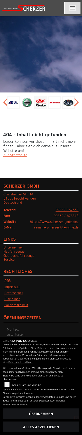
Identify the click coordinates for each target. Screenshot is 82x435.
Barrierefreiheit (16, 305)
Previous (6, 103)
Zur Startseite (15, 155)
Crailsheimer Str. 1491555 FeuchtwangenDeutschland (19, 198)
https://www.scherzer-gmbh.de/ (54, 222)
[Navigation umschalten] (72, 8)
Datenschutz (13, 293)
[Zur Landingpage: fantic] (54, 102)
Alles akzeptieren (41, 427)
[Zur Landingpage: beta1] (40, 102)
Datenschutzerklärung (21, 362)
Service (9, 259)
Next (76, 103)
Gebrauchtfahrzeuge (18, 256)
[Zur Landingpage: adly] (13, 102)
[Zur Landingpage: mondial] (68, 102)
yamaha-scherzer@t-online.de (56, 227)
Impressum (12, 287)
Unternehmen (13, 247)
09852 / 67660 (67, 210)
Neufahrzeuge (13, 251)
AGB (7, 281)
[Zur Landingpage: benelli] (27, 102)
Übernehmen (41, 413)
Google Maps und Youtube (26, 384)
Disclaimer (12, 299)
